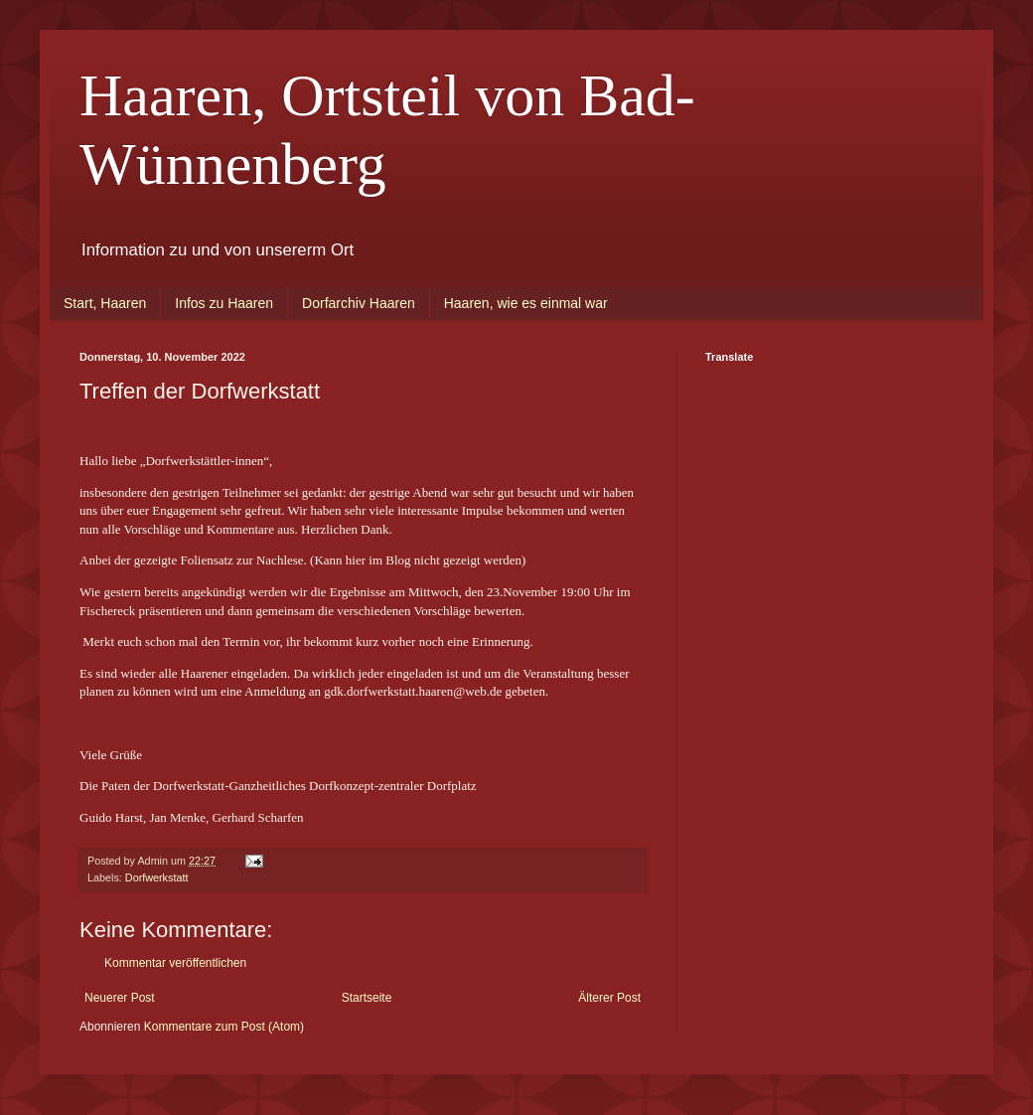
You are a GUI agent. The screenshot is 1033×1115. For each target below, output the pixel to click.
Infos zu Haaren (224, 303)
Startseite (367, 998)
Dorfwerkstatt (157, 877)
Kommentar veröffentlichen (175, 963)
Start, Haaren (105, 303)
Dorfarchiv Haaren (358, 303)
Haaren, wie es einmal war (526, 303)
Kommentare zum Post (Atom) (224, 1027)
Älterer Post (609, 998)
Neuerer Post (119, 998)
